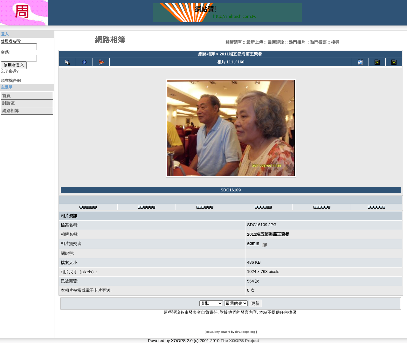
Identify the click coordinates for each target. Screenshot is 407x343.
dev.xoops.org (245, 331)
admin (253, 243)
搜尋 (335, 42)
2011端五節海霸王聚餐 (241, 54)
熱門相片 (297, 42)
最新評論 (276, 42)
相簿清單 (233, 42)
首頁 (6, 95)
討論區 (8, 103)
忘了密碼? (9, 71)
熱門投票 (318, 42)
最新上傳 (254, 42)
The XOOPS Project (240, 340)
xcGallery (213, 331)
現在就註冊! (11, 80)
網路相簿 (10, 110)
